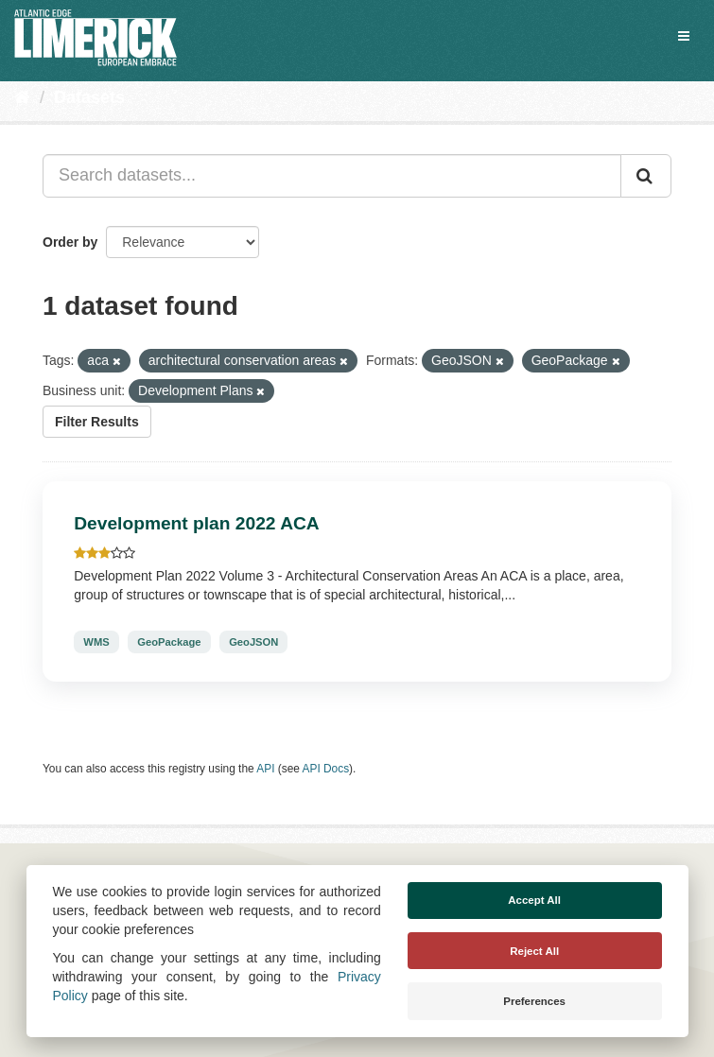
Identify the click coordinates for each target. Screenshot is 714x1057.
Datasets (89, 97)
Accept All (534, 900)
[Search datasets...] (332, 176)
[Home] (22, 97)
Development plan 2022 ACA (196, 523)
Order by (70, 242)
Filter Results (97, 421)
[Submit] (645, 176)
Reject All (534, 951)
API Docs (326, 768)
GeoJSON (253, 642)
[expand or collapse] (684, 36)
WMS (96, 642)
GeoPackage (168, 642)
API (265, 768)
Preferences (534, 1001)
